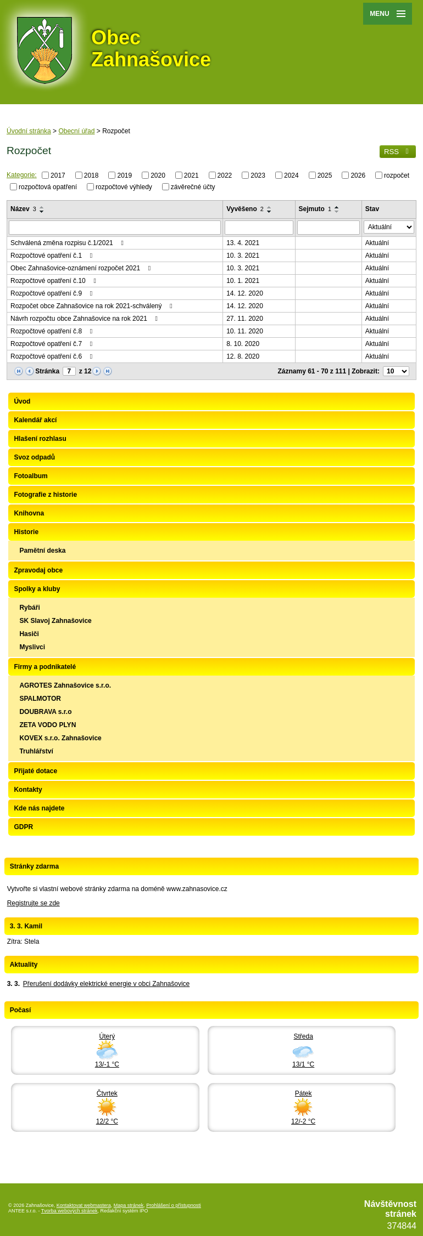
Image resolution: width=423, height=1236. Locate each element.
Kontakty (28, 789)
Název (23, 209)
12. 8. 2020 (242, 356)
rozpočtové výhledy (124, 186)
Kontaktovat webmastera (84, 1205)
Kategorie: (22, 175)
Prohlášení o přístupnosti (173, 1205)
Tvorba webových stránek (69, 1211)
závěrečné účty (193, 186)
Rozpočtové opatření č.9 (52, 293)
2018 (91, 175)
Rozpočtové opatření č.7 (52, 344)
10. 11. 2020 (244, 331)
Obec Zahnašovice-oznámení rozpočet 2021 (81, 268)
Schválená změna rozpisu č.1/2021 (68, 243)
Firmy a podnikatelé (45, 667)
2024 (291, 175)
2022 (225, 175)
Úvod (22, 401)
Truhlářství (36, 751)
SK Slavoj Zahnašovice (55, 621)
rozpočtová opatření (48, 186)
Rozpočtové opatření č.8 (52, 331)
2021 (191, 175)
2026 (357, 175)
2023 (258, 175)
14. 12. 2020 (244, 293)
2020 (158, 175)
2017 (58, 175)
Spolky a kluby (37, 589)
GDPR (23, 827)
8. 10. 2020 (242, 344)
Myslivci (32, 647)
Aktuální (377, 243)
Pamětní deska (42, 550)
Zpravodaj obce (38, 570)
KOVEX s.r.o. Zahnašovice (60, 738)
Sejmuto (315, 209)
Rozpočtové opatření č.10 (54, 281)
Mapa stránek (129, 1205)
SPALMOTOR (40, 698)
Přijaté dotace (35, 771)
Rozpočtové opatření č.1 (52, 255)
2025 (325, 175)
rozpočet (396, 175)
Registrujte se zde (33, 903)
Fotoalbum (30, 476)
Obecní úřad (76, 131)
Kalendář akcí (35, 420)
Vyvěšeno (245, 209)
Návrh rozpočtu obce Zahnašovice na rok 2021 (85, 318)
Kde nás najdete (39, 808)
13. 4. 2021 (242, 243)
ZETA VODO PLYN (47, 725)
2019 (124, 175)
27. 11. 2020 (244, 318)
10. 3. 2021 (242, 255)
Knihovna (29, 513)
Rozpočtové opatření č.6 (52, 356)
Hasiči (28, 634)
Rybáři (29, 607)
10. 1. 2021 (242, 281)
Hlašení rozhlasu (40, 439)
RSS (397, 152)
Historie (26, 532)
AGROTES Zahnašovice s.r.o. (65, 685)
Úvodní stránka (29, 131)
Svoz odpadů (34, 457)
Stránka (47, 371)
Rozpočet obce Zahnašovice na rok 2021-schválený (92, 306)
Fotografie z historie (45, 494)
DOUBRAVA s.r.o (45, 712)
